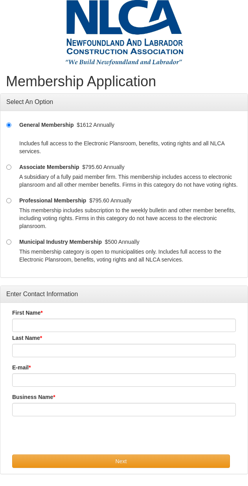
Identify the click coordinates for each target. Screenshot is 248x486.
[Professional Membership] (8, 200)
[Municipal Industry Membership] (8, 242)
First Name (26, 313)
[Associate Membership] (8, 167)
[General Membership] (8, 125)
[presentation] (72, 439)
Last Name (26, 338)
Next (121, 461)
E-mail (20, 367)
